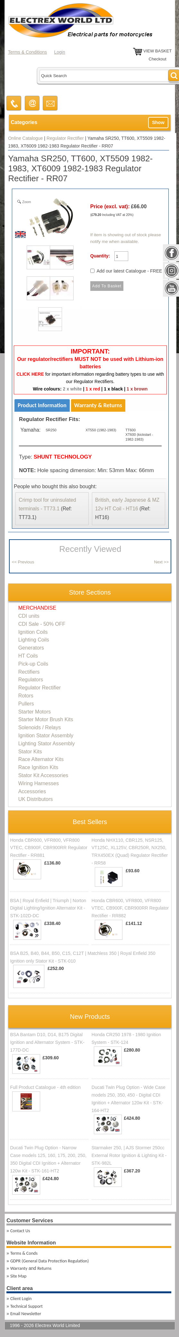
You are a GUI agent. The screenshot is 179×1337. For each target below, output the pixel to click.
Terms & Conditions (27, 52)
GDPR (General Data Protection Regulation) (49, 1261)
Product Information (42, 405)
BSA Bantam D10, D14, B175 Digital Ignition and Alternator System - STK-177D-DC (47, 1042)
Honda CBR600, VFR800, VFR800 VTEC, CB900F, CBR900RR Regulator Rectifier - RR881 (48, 848)
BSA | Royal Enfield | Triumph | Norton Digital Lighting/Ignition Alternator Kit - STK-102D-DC (48, 908)
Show (158, 122)
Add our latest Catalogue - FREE (129, 271)
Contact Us (20, 1231)
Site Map (18, 1276)
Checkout (157, 59)
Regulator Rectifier (65, 138)
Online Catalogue (25, 138)
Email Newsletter (25, 1313)
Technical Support (26, 1306)
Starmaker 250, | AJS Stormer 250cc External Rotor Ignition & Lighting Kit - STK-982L (129, 1155)
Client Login (20, 1298)
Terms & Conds (24, 1253)
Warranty (18, 1268)
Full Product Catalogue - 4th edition (45, 1087)
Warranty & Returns (98, 405)
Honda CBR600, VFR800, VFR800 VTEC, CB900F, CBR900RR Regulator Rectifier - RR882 (130, 908)
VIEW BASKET (157, 51)
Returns (44, 1268)
